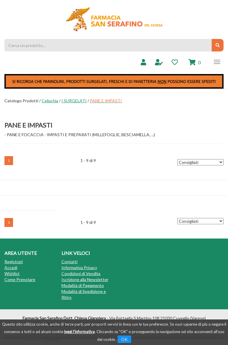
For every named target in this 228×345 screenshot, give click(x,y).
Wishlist (12, 273)
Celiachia (50, 100)
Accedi (10, 267)
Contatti (69, 261)
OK (124, 339)
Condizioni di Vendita (80, 273)
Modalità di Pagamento (82, 285)
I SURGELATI (74, 100)
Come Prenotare (19, 279)
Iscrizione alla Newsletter (84, 279)
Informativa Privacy (79, 267)
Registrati (13, 261)
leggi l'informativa (79, 331)
